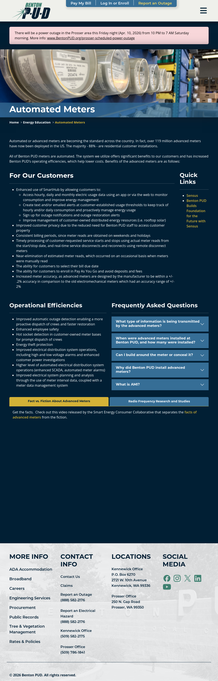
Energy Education (37, 122)
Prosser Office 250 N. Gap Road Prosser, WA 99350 (128, 602)
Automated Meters (70, 122)
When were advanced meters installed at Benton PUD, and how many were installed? (155, 340)
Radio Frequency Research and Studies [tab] (159, 401)
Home (14, 122)
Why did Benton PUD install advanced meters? (150, 370)
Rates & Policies (24, 642)
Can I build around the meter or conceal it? (154, 355)
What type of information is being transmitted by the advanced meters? (157, 324)
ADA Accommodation (30, 570)
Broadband (20, 579)
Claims (66, 586)
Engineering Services (29, 598)
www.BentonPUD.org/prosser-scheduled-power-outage (91, 38)
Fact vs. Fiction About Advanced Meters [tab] (59, 401)
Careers (16, 589)
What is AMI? (128, 384)
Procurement (22, 608)
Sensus (192, 195)
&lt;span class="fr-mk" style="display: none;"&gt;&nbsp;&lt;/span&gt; (109, 477)
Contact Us (70, 577)
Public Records (24, 618)
